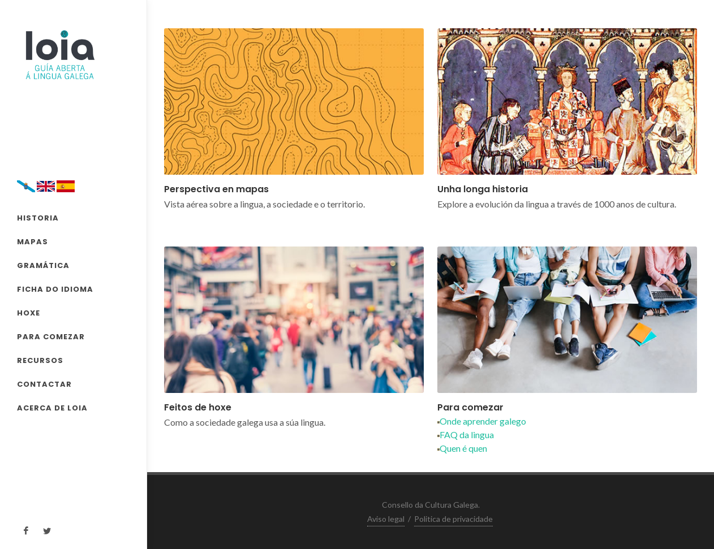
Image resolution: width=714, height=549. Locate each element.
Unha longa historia (482, 189)
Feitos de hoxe (197, 407)
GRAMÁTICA (43, 265)
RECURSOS (40, 360)
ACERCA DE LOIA (52, 408)
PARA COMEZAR (51, 336)
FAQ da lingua (465, 434)
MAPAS (32, 241)
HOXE (28, 313)
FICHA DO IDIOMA (55, 289)
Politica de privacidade (453, 519)
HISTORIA (38, 218)
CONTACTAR (44, 384)
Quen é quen (462, 448)
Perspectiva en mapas (216, 189)
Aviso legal (386, 519)
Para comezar (470, 407)
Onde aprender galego (481, 421)
